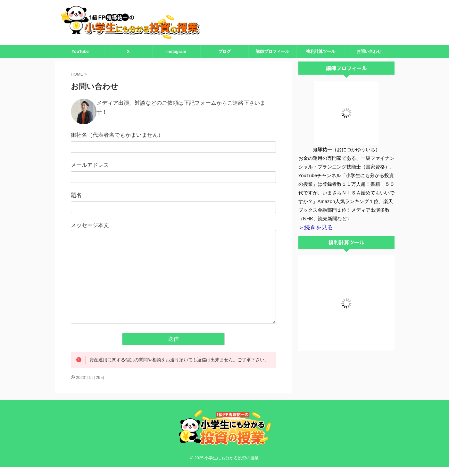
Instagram (176, 51)
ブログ (224, 51)
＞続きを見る (312, 227)
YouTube (80, 51)
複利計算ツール (320, 51)
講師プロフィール (272, 51)
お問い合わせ (368, 51)
